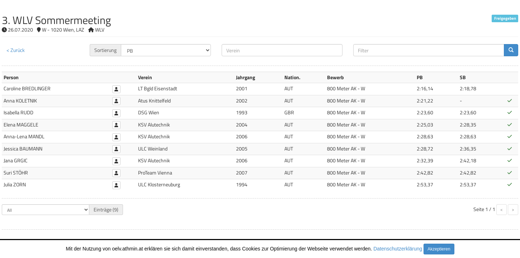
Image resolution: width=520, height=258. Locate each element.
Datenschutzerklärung (397, 249)
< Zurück (15, 50)
